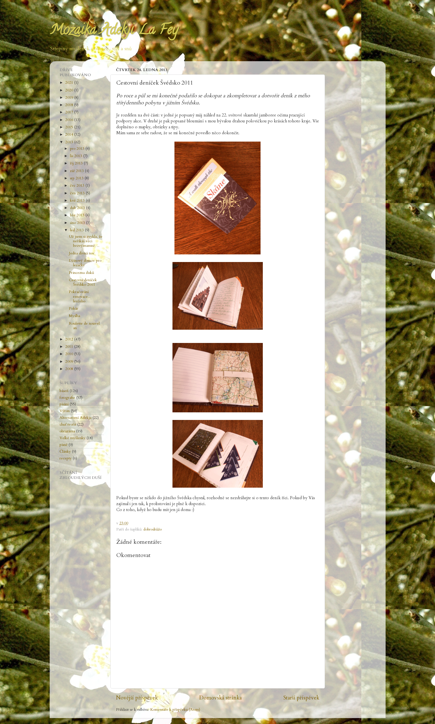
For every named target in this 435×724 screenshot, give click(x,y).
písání (64, 404)
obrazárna (67, 431)
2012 (69, 339)
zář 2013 (77, 170)
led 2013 (77, 230)
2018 (69, 104)
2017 (69, 112)
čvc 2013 (78, 185)
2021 (69, 82)
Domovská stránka (220, 697)
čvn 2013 (78, 193)
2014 (69, 134)
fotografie (67, 397)
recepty (66, 458)
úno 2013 (78, 222)
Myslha (74, 315)
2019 (69, 97)
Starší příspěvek (301, 697)
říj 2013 (77, 163)
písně (63, 444)
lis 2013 (76, 156)
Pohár (73, 308)
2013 (69, 142)
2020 (69, 90)
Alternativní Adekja (75, 417)
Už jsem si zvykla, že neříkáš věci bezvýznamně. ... (85, 241)
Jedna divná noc (82, 253)
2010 (69, 354)
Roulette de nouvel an (84, 326)
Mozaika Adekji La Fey (114, 31)
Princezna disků (81, 272)
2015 (69, 127)
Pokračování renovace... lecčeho (79, 296)
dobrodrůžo (152, 529)
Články (65, 451)
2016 (69, 119)
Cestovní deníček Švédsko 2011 (83, 282)
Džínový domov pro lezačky (85, 263)
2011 (69, 346)
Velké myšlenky (73, 438)
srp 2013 (77, 178)
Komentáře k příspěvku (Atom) (175, 709)
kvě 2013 (78, 200)
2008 (69, 368)
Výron (65, 410)
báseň (64, 390)
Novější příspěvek (137, 697)
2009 (69, 361)
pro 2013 (78, 148)
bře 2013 (78, 215)
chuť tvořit (68, 424)
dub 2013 (78, 207)
